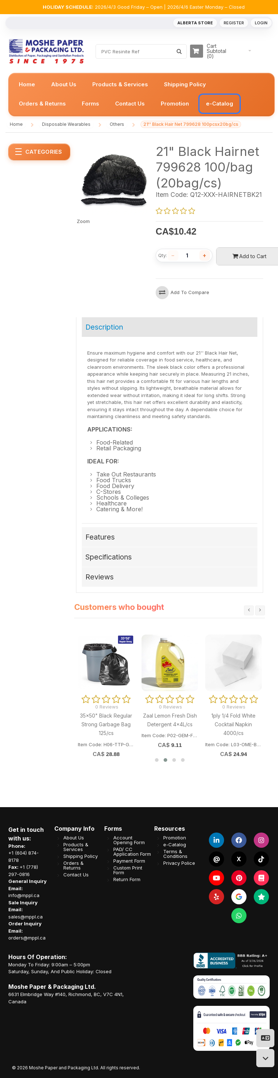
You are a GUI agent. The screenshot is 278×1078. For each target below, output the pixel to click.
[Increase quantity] (204, 255)
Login (261, 22)
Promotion (174, 837)
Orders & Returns (73, 865)
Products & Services (75, 847)
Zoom (83, 221)
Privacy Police (179, 863)
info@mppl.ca (23, 895)
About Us (73, 837)
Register (234, 22)
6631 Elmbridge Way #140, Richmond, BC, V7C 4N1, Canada (66, 997)
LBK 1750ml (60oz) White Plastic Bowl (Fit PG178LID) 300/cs (168, 724)
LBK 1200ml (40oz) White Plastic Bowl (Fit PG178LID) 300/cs (104, 724)
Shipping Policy (80, 856)
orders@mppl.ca (27, 938)
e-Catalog (174, 844)
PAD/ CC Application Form (132, 851)
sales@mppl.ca (25, 917)
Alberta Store (195, 22)
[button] (156, 760)
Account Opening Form (129, 840)
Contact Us (76, 874)
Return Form (126, 879)
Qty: (162, 255)
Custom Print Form (127, 870)
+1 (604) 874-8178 (23, 856)
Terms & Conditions (175, 854)
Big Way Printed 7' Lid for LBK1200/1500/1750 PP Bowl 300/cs (231, 724)
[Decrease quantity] (173, 255)
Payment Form (129, 861)
